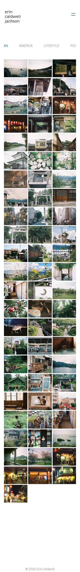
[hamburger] (73, 14)
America (26, 46)
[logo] (13, 16)
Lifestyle (51, 46)
